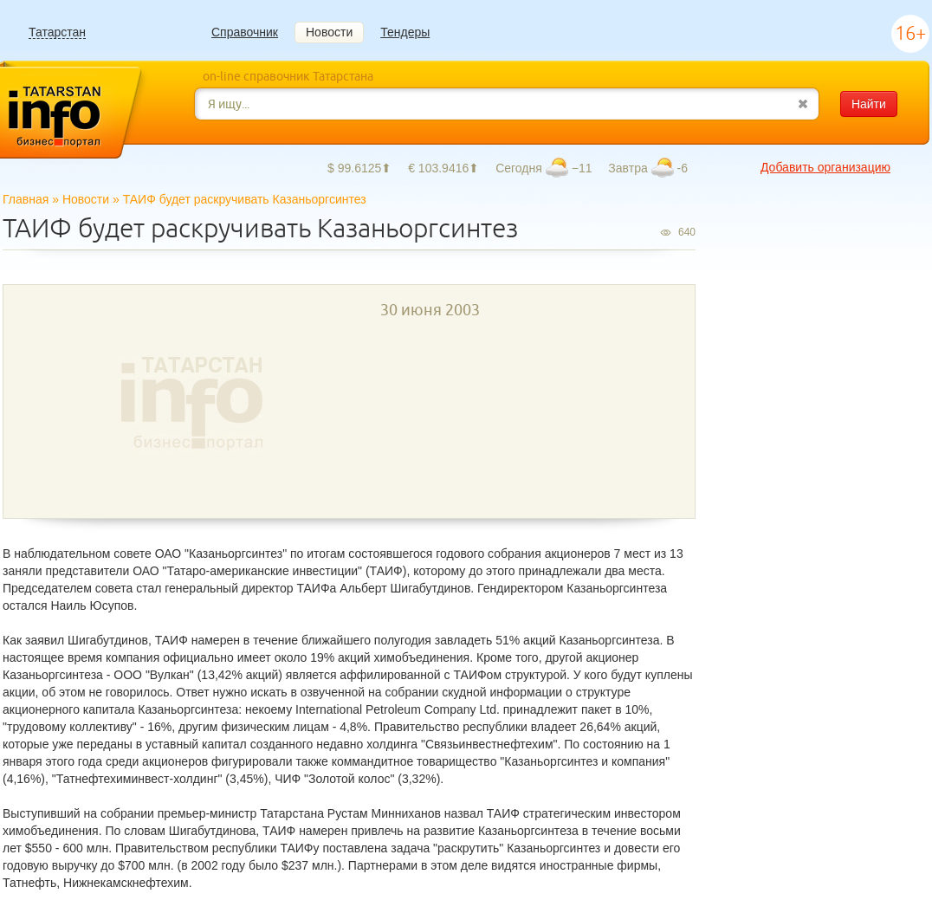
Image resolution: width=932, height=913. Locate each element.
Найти (868, 104)
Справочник (244, 32)
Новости (329, 32)
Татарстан (57, 32)
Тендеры (405, 32)
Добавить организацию (825, 167)
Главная (26, 199)
